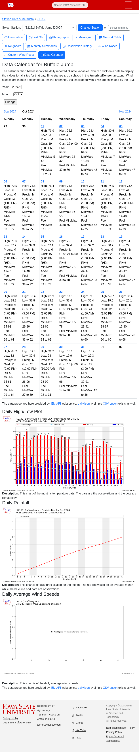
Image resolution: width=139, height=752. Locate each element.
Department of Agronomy (17, 722)
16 (61, 236)
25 (102, 291)
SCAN (41, 19)
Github (77, 722)
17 (83, 236)
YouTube (79, 730)
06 (5, 181)
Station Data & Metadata (18, 19)
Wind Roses (107, 46)
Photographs (59, 37)
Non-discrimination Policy (120, 727)
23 (61, 291)
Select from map (119, 27)
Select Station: (11, 27)
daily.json (84, 403)
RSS (76, 738)
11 (102, 181)
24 (83, 291)
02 (61, 126)
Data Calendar (52, 54)
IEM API (55, 403)
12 (121, 181)
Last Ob (36, 37)
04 (102, 126)
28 (24, 347)
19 (121, 236)
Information (14, 37)
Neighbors (13, 46)
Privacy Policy (114, 732)
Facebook (79, 707)
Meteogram (84, 37)
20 (5, 291)
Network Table (110, 37)
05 (121, 126)
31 (83, 347)
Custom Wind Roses (20, 54)
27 (5, 347)
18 (102, 236)
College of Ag (10, 718)
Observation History (77, 46)
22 (42, 291)
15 (42, 236)
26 (121, 291)
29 (42, 347)
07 (24, 181)
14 (24, 236)
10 (83, 181)
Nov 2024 (125, 111)
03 (83, 126)
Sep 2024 (10, 111)
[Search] (70, 5)
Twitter (77, 715)
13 (5, 236)
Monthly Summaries (42, 46)
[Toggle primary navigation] (128, 5)
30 (61, 347)
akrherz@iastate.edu (49, 724)
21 (24, 291)
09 (61, 181)
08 (42, 181)
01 (42, 126)
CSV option (110, 403)
